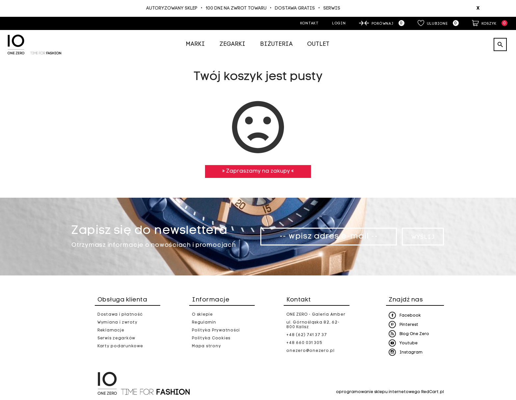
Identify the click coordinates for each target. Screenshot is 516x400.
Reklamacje (110, 330)
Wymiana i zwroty (117, 323)
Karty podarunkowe (120, 346)
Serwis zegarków (116, 338)
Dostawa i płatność (120, 315)
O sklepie (202, 315)
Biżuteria (276, 44)
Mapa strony (206, 346)
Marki (195, 44)
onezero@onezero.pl (310, 351)
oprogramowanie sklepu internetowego (378, 392)
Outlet (318, 44)
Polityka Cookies (211, 338)
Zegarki (232, 44)
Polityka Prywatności (216, 330)
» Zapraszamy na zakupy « (258, 171)
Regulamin (204, 323)
